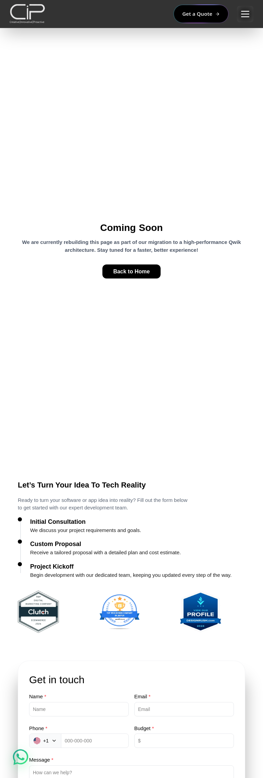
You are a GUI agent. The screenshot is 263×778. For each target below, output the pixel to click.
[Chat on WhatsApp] (20, 757)
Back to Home (131, 271)
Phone (38, 728)
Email (142, 696)
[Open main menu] (245, 14)
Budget (144, 728)
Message (41, 760)
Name (37, 696)
